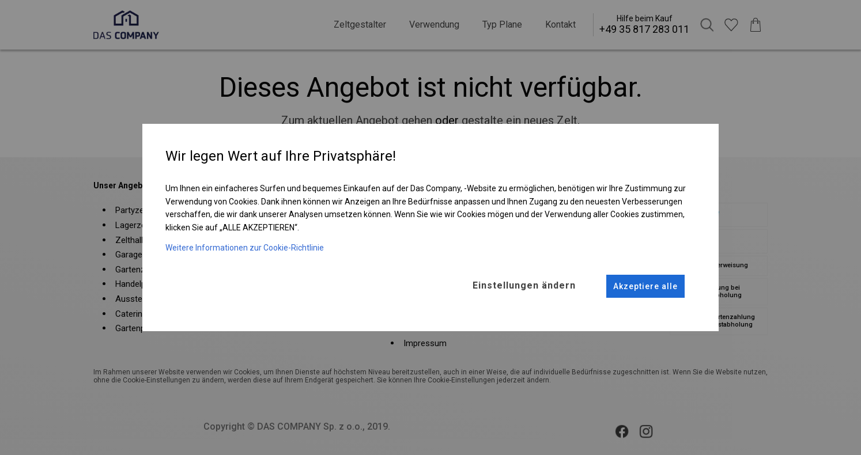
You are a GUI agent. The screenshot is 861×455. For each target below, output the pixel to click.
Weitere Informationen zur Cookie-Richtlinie (244, 247)
